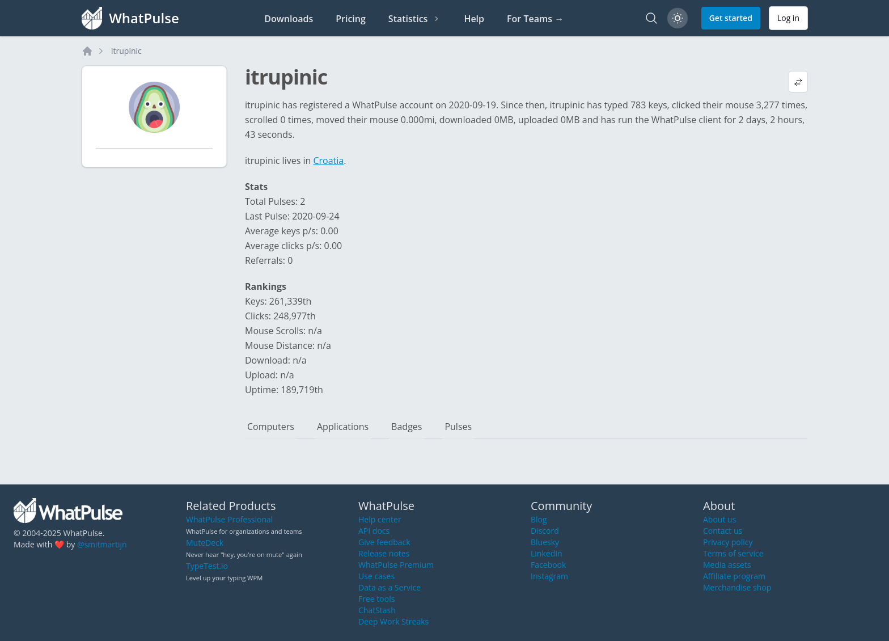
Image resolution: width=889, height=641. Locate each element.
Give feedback (384, 542)
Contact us (722, 530)
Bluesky (545, 542)
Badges (406, 426)
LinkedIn (546, 553)
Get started (730, 17)
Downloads (288, 18)
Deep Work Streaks (393, 621)
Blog (539, 519)
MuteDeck (204, 542)
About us (719, 519)
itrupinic (126, 50)
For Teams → (535, 18)
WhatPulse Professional (229, 519)
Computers (270, 426)
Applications (343, 426)
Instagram (549, 576)
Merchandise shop (737, 587)
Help (474, 18)
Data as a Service (389, 587)
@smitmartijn (102, 544)
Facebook (548, 564)
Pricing (351, 18)
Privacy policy (728, 542)
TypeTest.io (207, 565)
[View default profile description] (798, 81)
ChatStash (377, 610)
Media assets (727, 564)
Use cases (376, 576)
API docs (374, 530)
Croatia (328, 160)
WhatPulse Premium (396, 564)
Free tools (376, 598)
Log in (788, 17)
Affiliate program (734, 576)
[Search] (651, 18)
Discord (545, 530)
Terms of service (733, 553)
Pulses (458, 426)
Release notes (383, 553)
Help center (379, 519)
